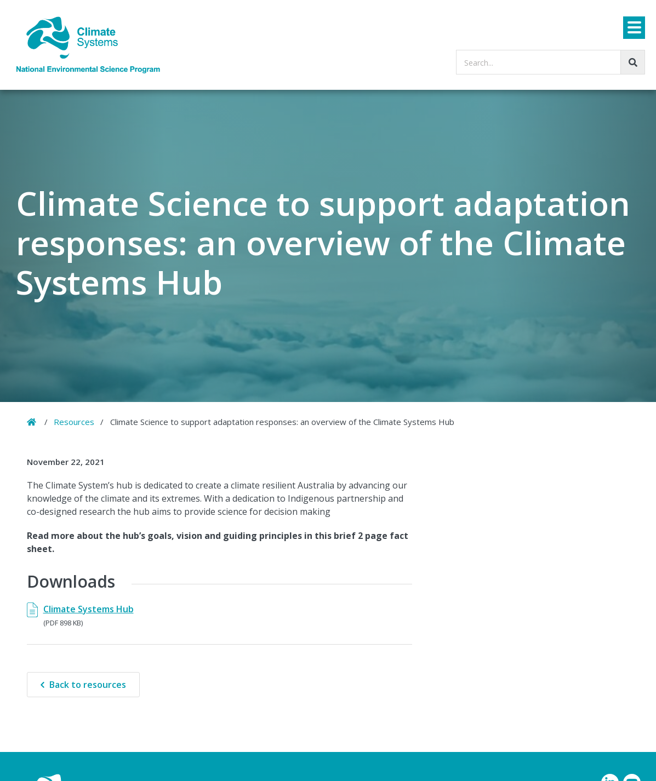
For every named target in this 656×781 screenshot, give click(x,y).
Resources (74, 421)
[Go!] (632, 62)
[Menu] (634, 27)
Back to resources (87, 685)
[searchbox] (550, 62)
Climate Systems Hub (88, 609)
